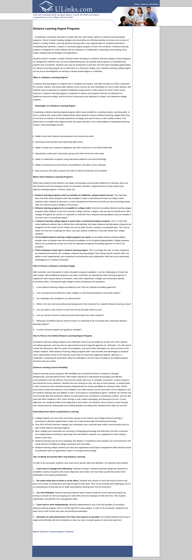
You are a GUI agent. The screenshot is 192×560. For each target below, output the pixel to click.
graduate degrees (65, 15)
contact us (144, 4)
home (136, 4)
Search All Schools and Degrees (87, 15)
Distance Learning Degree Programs (56, 28)
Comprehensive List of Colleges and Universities (53, 17)
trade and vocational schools (45, 15)
